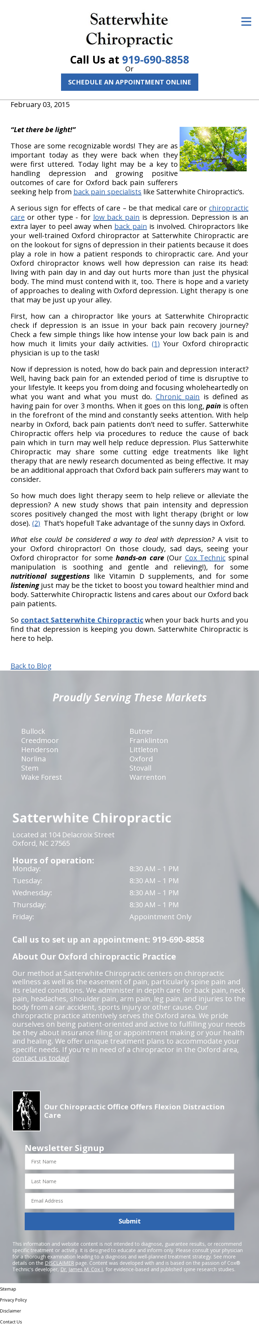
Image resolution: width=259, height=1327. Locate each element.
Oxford (141, 758)
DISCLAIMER (59, 1263)
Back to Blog (31, 666)
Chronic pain (178, 396)
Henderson (40, 749)
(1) (156, 343)
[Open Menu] (246, 21)
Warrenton (148, 777)
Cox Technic (205, 557)
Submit (130, 1221)
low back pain (116, 217)
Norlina (33, 758)
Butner (141, 731)
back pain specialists (107, 191)
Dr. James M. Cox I (81, 1269)
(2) (36, 523)
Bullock (33, 731)
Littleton (144, 749)
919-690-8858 (155, 59)
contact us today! (40, 1058)
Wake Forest (41, 777)
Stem (29, 768)
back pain (130, 226)
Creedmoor (40, 740)
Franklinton (149, 740)
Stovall (140, 768)
